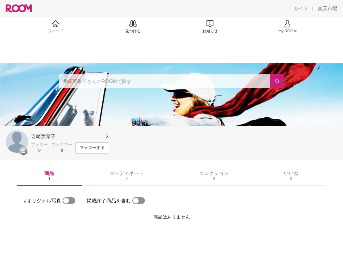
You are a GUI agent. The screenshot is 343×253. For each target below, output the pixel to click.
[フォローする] (92, 148)
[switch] (69, 200)
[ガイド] (300, 8)
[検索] (277, 81)
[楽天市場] (327, 8)
